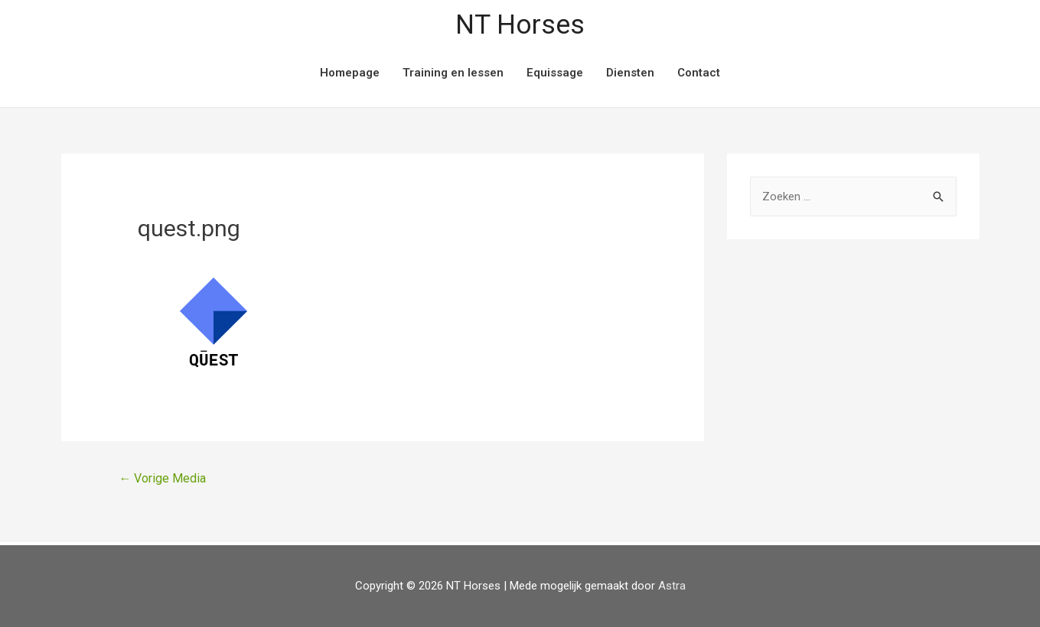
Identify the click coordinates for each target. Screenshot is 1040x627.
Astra (672, 586)
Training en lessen (453, 73)
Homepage (350, 73)
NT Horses (520, 24)
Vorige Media (162, 478)
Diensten (630, 73)
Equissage (555, 73)
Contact (698, 73)
